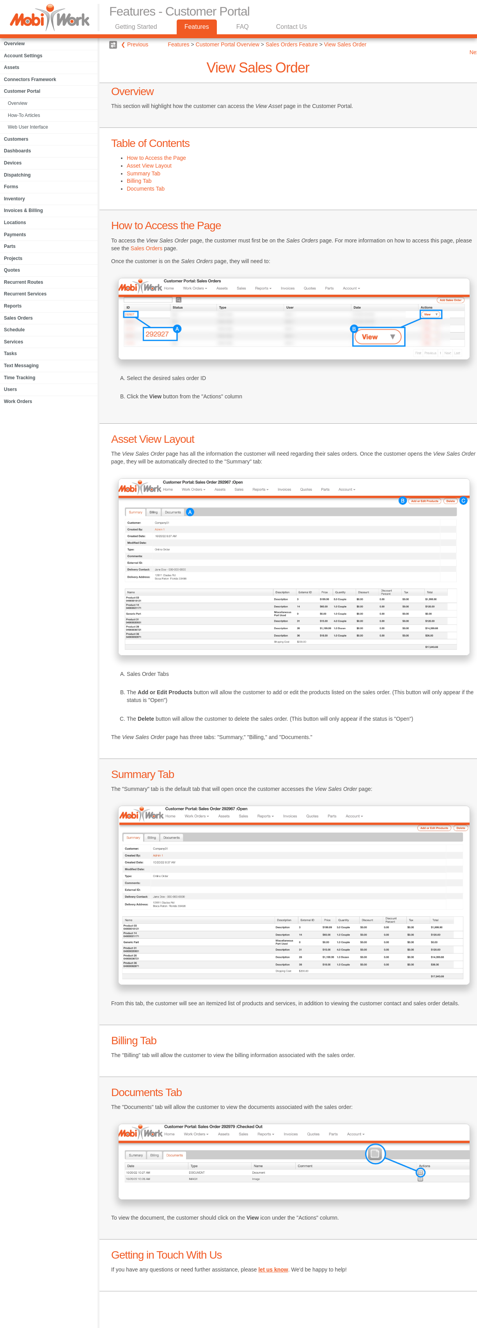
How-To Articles (24, 115)
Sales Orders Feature (292, 44)
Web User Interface (28, 127)
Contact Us (291, 26)
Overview (17, 103)
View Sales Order (345, 44)
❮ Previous (134, 44)
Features (196, 26)
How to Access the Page (156, 158)
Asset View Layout (149, 166)
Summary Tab (143, 173)
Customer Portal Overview (227, 44)
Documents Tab (146, 189)
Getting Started (136, 26)
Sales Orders (147, 248)
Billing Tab (139, 181)
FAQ (242, 26)
